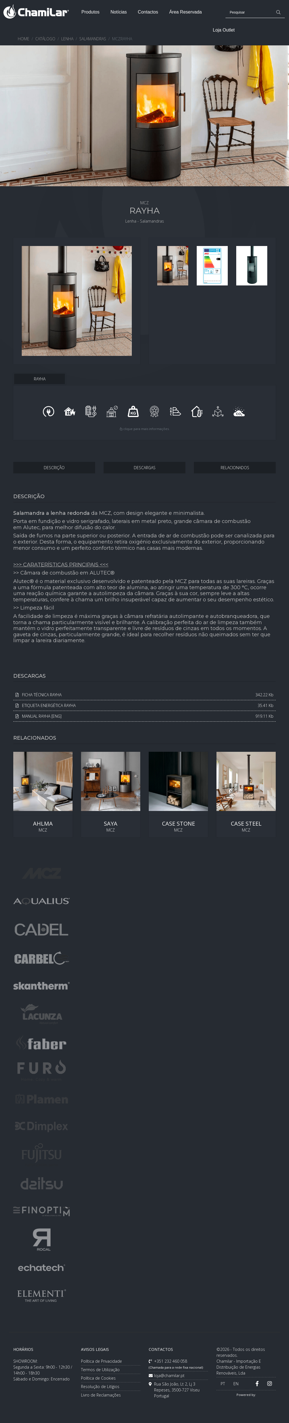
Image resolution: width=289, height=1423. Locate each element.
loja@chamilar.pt (167, 1375)
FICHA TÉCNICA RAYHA (144, 695)
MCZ (43, 794)
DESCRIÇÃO (54, 467)
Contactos (148, 12)
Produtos (90, 12)
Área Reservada (185, 12)
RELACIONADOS (235, 467)
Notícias (119, 12)
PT (223, 1383)
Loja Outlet (224, 30)
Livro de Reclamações (101, 1395)
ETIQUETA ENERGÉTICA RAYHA (144, 705)
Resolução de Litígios (100, 1386)
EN (235, 1383)
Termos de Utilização (100, 1369)
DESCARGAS (145, 467)
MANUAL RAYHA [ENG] (144, 716)
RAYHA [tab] (39, 379)
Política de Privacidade (101, 1361)
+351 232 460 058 (176, 1363)
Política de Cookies (98, 1378)
